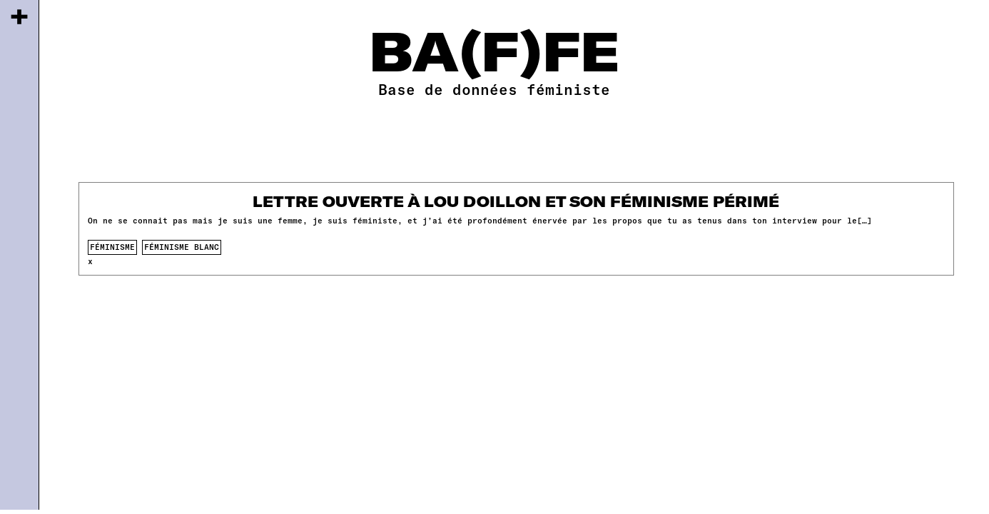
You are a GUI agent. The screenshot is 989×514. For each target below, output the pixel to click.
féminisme (112, 246)
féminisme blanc (181, 246)
